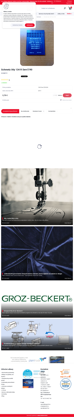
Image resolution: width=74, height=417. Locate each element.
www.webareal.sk (42, 415)
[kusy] (54, 95)
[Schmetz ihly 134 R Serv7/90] (37, 43)
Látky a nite (61, 14)
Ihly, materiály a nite (11, 218)
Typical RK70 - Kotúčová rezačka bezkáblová (36, 142)
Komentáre (53, 111)
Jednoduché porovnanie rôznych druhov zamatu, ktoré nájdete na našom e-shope (33, 274)
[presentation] (2, 144)
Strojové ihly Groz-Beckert (13, 311)
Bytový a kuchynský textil (46, 14)
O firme (4, 390)
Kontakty (4, 394)
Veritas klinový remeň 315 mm (10, 147)
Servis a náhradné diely (8, 392)
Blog (3, 396)
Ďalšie (69, 13)
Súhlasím (30, 25)
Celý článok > (68, 223)
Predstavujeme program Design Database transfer (22, 344)
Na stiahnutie (25, 111)
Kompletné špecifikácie (10, 111)
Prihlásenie (58, 1)
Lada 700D (54, 145)
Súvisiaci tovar (39, 111)
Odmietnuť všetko (17, 25)
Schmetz (39, 17)
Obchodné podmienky (8, 372)
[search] (55, 8)
